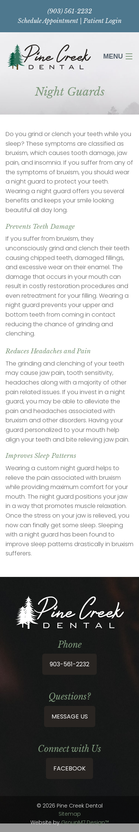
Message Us (70, 716)
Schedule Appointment (48, 20)
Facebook (69, 768)
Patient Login (102, 20)
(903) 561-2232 (69, 11)
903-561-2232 (69, 664)
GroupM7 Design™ (85, 822)
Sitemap (70, 814)
